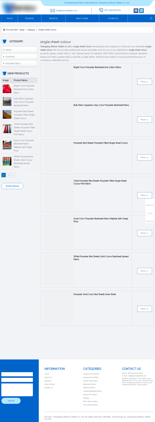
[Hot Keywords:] (151, 18)
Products (48, 381)
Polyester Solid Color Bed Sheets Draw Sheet (95, 294)
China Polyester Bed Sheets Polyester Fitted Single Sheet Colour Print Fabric (24, 129)
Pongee (86, 398)
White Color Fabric (90, 381)
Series (8, 50)
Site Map (107, 417)
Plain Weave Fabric (90, 401)
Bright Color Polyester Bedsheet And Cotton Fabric (24, 89)
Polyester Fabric (13, 63)
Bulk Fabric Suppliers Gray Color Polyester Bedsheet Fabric (24, 102)
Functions (10, 56)
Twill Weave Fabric (90, 405)
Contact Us (49, 388)
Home (47, 374)
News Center (50, 384)
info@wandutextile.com (66, 10)
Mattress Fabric (89, 388)
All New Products (12, 186)
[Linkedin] (141, 10)
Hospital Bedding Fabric (92, 391)
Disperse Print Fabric (91, 374)
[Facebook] (136, 10)
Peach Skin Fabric (90, 395)
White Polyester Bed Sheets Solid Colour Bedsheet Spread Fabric (23, 161)
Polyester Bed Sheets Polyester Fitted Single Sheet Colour (24, 114)
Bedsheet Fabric (89, 384)
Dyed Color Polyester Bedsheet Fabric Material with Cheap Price (24, 145)
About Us (48, 377)
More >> (145, 82)
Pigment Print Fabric (91, 377)
